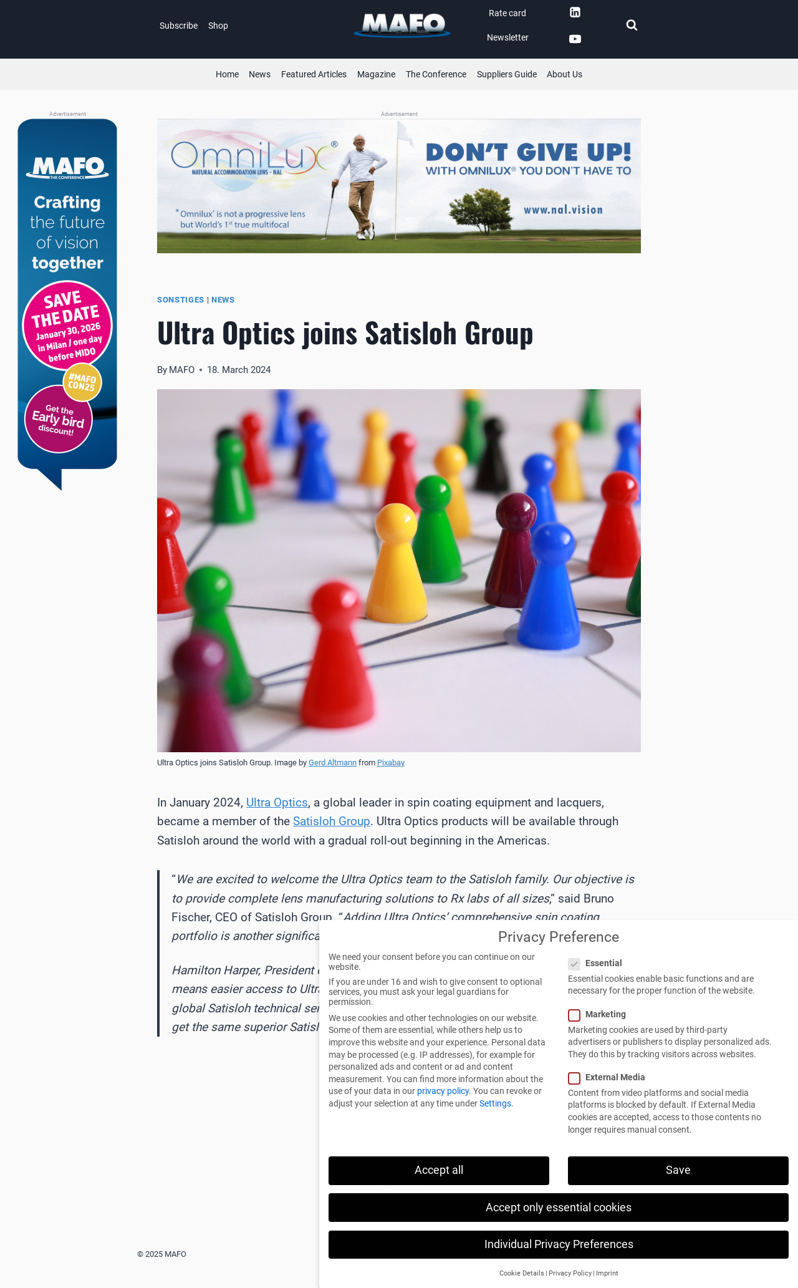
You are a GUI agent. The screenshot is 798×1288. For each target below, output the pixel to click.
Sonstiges (180, 299)
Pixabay (391, 762)
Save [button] (678, 1170)
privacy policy (443, 1091)
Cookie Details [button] (521, 1273)
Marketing (601, 1014)
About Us (564, 74)
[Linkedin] (575, 12)
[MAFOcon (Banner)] (67, 306)
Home (227, 74)
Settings (495, 1103)
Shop (218, 26)
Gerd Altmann (333, 762)
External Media (610, 1077)
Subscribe (179, 26)
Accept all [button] (439, 1170)
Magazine (376, 74)
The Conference (436, 74)
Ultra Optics (277, 802)
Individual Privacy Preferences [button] (558, 1244)
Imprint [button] (607, 1273)
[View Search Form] (631, 25)
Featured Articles (314, 74)
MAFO (182, 369)
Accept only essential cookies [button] (559, 1207)
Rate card (507, 13)
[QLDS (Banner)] (399, 186)
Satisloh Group (331, 821)
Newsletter (508, 37)
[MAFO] (402, 26)
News (260, 74)
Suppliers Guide (507, 74)
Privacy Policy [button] (570, 1273)
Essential (599, 963)
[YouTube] (575, 39)
